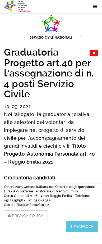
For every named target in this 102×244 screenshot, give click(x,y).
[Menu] (92, 6)
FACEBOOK (82, 226)
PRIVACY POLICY (26, 216)
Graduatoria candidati (29, 177)
